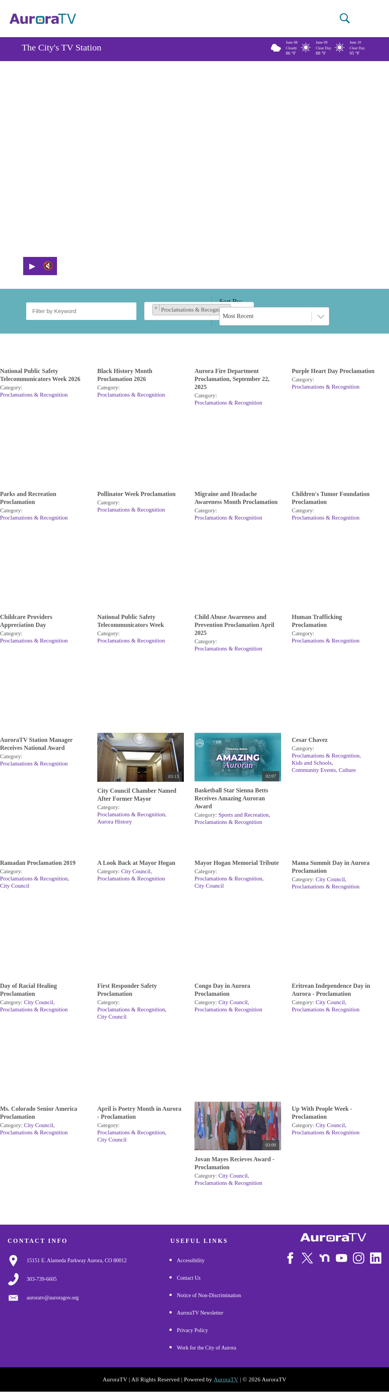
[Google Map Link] (77, 1260)
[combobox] (199, 311)
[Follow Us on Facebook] (290, 1258)
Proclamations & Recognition (34, 395)
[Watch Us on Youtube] (341, 1258)
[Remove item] (156, 307)
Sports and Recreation (243, 815)
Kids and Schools (312, 763)
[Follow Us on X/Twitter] (307, 1258)
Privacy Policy (192, 1330)
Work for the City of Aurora (206, 1348)
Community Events (314, 770)
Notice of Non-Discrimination (209, 1295)
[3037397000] (42, 1279)
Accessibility (190, 1260)
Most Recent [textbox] (238, 316)
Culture (347, 770)
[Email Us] (53, 1297)
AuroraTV (225, 1379)
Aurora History (114, 822)
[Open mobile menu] (363, 19)
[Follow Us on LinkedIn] (375, 1258)
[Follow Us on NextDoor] (324, 1258)
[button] (345, 18)
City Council (14, 886)
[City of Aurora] (333, 1237)
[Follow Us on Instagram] (358, 1258)
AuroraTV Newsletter (200, 1313)
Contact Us (189, 1278)
